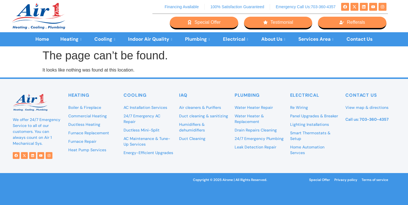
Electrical (235, 39)
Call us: (367, 119)
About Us (273, 39)
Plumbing (197, 39)
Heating (70, 39)
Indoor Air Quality (150, 39)
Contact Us (360, 39)
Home (42, 39)
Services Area (315, 39)
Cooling (104, 39)
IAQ (183, 95)
